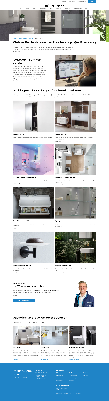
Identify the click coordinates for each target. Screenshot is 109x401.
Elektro (34, 8)
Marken (58, 378)
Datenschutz (59, 380)
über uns (87, 8)
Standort (63, 1)
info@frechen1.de (81, 1)
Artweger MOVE (60, 141)
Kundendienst (43, 8)
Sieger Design (17, 183)
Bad (21, 8)
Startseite (15, 38)
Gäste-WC (17, 347)
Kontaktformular (87, 378)
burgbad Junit (59, 184)
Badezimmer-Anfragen (23, 300)
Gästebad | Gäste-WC (27, 38)
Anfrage (92, 1)
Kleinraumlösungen (39, 38)
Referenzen (67, 8)
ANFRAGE (107, 38)
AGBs (84, 380)
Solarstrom (85, 372)
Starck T (16, 273)
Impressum (71, 380)
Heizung (27, 8)
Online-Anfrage (72, 378)
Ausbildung (58, 8)
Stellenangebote (73, 375)
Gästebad (45, 347)
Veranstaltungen (78, 8)
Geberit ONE (17, 140)
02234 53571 (71, 1)
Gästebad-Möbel (76, 347)
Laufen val (16, 228)
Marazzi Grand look (60, 273)
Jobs (51, 8)
